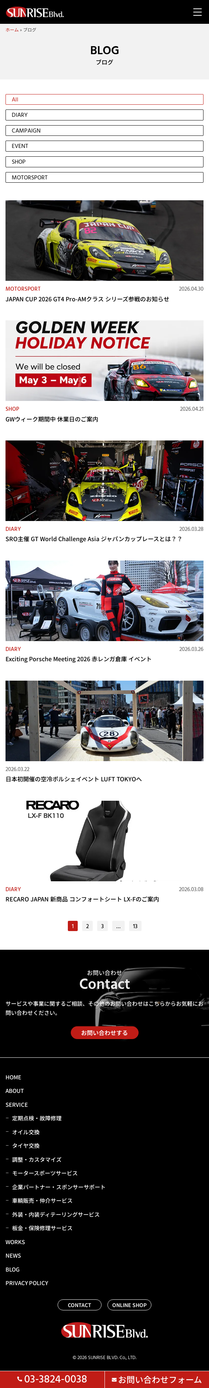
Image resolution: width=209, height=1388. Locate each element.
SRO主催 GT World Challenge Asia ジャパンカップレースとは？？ (94, 538)
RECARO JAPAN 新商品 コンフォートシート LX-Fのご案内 (82, 898)
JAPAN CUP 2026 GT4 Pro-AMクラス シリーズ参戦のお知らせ (87, 298)
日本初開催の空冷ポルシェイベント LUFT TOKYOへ (74, 778)
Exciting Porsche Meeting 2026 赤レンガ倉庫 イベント (79, 658)
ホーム (12, 29)
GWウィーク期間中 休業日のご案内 (52, 418)
